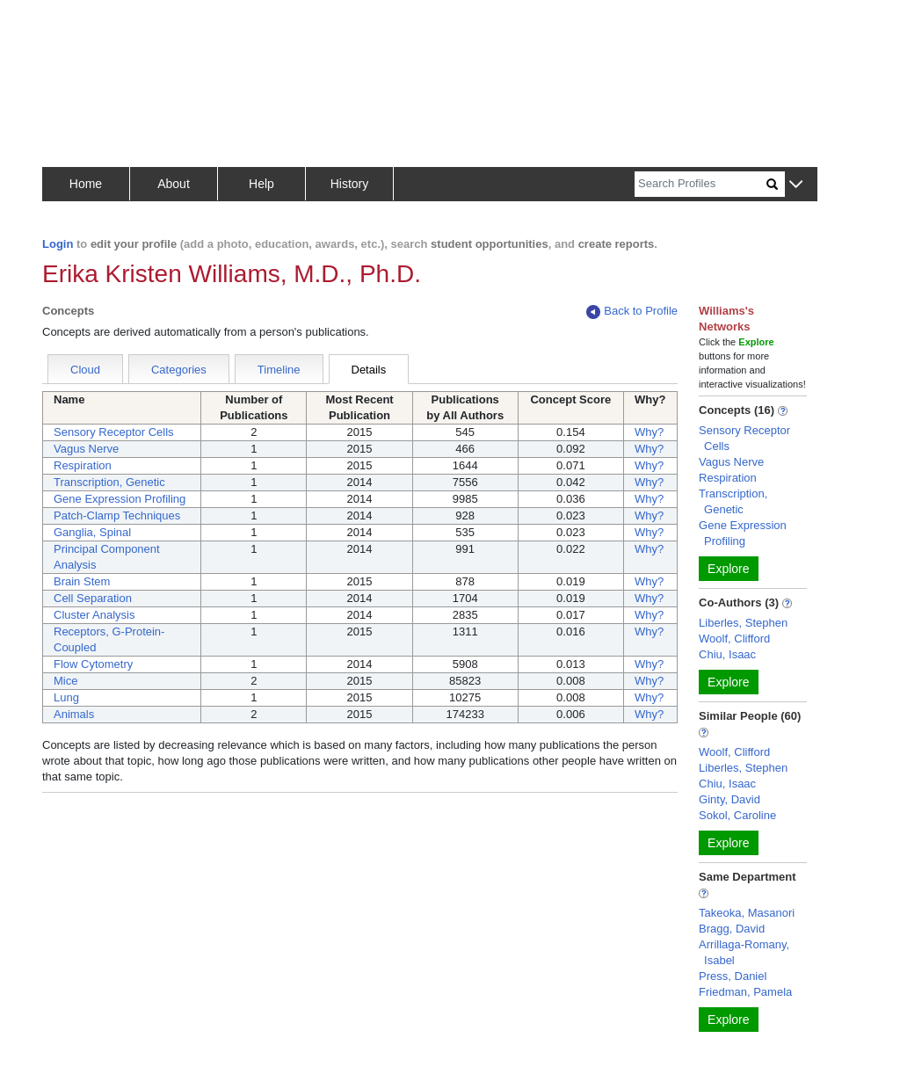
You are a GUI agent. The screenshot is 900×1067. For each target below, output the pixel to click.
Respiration (83, 465)
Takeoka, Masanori (747, 912)
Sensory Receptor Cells (114, 432)
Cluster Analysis (94, 614)
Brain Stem (82, 581)
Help (261, 184)
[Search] (700, 184)
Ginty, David (729, 799)
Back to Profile (632, 311)
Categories (179, 369)
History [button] (349, 184)
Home (85, 184)
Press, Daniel (732, 976)
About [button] (173, 184)
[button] (796, 185)
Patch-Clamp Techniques (117, 515)
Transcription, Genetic (109, 482)
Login (57, 243)
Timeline (279, 369)
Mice (65, 680)
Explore (728, 569)
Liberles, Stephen (743, 622)
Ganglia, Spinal (92, 532)
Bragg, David (732, 928)
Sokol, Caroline (737, 815)
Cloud (85, 369)
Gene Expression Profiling (119, 498)
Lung (66, 697)
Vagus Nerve (86, 448)
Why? (649, 432)
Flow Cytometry (93, 664)
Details (369, 369)
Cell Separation (93, 598)
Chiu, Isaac (727, 654)
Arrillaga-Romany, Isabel (744, 952)
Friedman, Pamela (745, 991)
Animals (74, 714)
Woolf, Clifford (734, 638)
